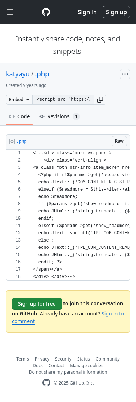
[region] (68, 215)
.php (42, 73)
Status (83, 359)
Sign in (87, 12)
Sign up (116, 12)
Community (108, 359)
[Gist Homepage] (46, 12)
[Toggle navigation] (10, 12)
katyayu (18, 73)
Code (19, 116)
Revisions (59, 116)
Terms (22, 359)
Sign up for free (37, 303)
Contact (56, 365)
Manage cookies (86, 365)
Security (63, 359)
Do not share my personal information (68, 372)
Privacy (42, 359)
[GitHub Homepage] (46, 382)
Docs (38, 365)
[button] (100, 100)
